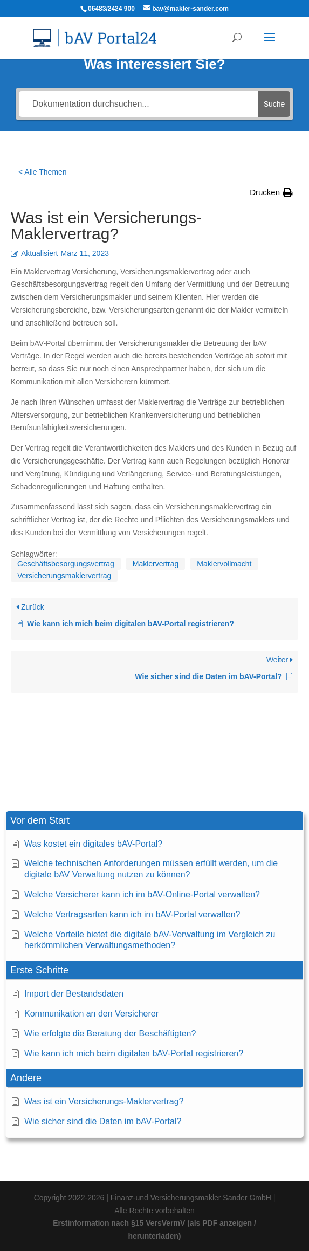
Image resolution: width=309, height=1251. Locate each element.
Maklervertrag (156, 563)
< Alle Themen (42, 172)
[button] (154, 820)
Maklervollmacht (224, 563)
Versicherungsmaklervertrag (64, 575)
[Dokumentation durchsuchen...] (138, 104)
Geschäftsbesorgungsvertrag (65, 563)
